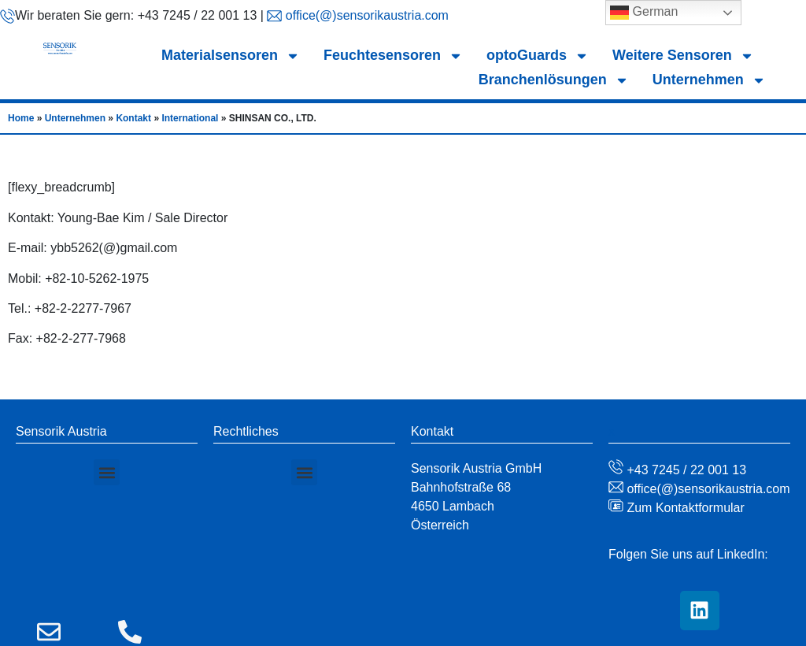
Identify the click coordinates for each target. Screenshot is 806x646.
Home (21, 118)
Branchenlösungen (554, 80)
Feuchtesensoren (393, 55)
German (644, 12)
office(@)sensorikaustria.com (365, 15)
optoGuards (537, 55)
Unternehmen (709, 80)
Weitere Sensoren (683, 55)
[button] (107, 472)
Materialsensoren (230, 55)
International (189, 118)
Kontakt (133, 118)
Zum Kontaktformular (684, 507)
